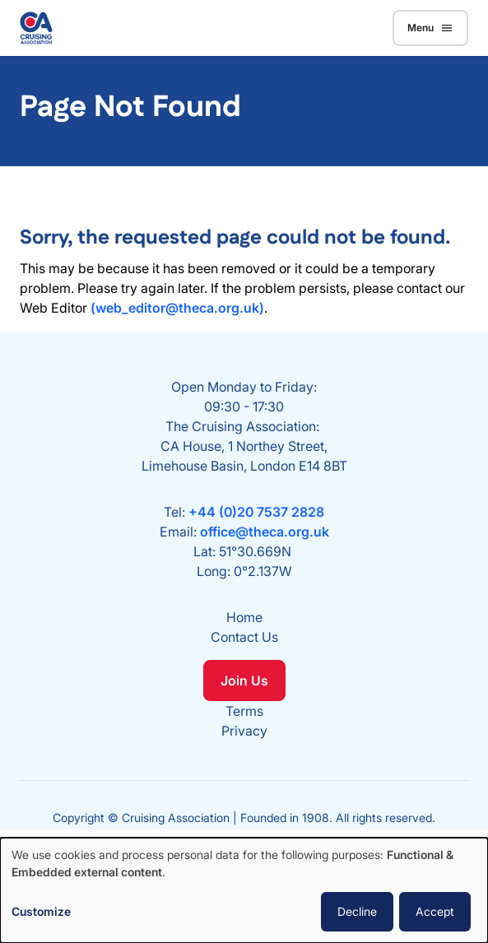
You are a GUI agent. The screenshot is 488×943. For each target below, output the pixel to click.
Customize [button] (41, 911)
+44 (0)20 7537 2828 (256, 512)
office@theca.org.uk (264, 531)
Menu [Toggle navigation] (430, 28)
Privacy (244, 730)
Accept (435, 911)
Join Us (244, 680)
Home (244, 617)
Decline (357, 911)
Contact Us (244, 637)
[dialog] (244, 890)
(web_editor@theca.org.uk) (177, 308)
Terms (244, 711)
